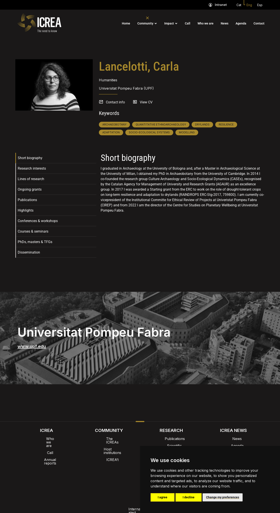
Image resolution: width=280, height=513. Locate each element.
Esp (259, 5)
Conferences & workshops (38, 221)
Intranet (221, 5)
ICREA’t (109, 452)
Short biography (30, 158)
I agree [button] (162, 497)
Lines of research (31, 179)
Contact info (115, 102)
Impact (169, 23)
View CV (146, 102)
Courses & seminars (33, 231)
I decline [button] (188, 497)
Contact (259, 23)
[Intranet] (210, 5)
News (224, 23)
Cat (238, 5)
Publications (27, 200)
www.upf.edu (32, 346)
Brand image (125, 466)
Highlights (25, 210)
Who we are (206, 23)
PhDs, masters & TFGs (35, 242)
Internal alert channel (82, 477)
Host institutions (109, 445)
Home (126, 23)
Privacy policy (118, 477)
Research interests (32, 168)
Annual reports (46, 452)
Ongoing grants (30, 189)
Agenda (241, 23)
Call (187, 23)
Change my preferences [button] (222, 497)
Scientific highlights (171, 445)
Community (145, 23)
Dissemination (29, 252)
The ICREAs (109, 438)
